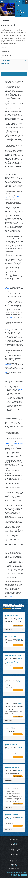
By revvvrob (8, 767)
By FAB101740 (8, 700)
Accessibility (25, 872)
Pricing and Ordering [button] (6, 66)
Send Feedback (23, 875)
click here (10, 317)
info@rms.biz (18, 524)
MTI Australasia (21, 12)
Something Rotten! (9, 818)
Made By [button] (3, 68)
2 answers (9, 760)
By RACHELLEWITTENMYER (10, 678)
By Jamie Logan (8, 615)
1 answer (8, 629)
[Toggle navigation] (1, 1)
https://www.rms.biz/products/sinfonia (14, 443)
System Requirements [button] (6, 60)
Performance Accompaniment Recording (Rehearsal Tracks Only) (14, 660)
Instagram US (19, 875)
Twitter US (14, 875)
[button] (20, 2)
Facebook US (11, 875)
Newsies (7, 748)
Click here (7, 372)
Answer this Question (17, 625)
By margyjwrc (8, 814)
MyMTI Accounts (16, 2)
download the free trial (10, 364)
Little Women (8, 705)
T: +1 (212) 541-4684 (14, 843)
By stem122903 (8, 744)
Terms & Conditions (10, 872)
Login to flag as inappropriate (12, 616)
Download (9, 329)
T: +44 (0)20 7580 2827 (14, 853)
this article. (9, 596)
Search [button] (23, 2)
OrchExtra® (19, 618)
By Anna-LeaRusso (9, 727)
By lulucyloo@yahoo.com (11, 655)
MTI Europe (20, 10)
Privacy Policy (16, 872)
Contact (20, 872)
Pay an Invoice (18, 15)
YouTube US (16, 875)
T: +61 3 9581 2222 (14, 865)
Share (3, 57)
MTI (18, 8)
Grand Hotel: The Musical (13, 662)
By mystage (7, 636)
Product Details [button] (5, 63)
